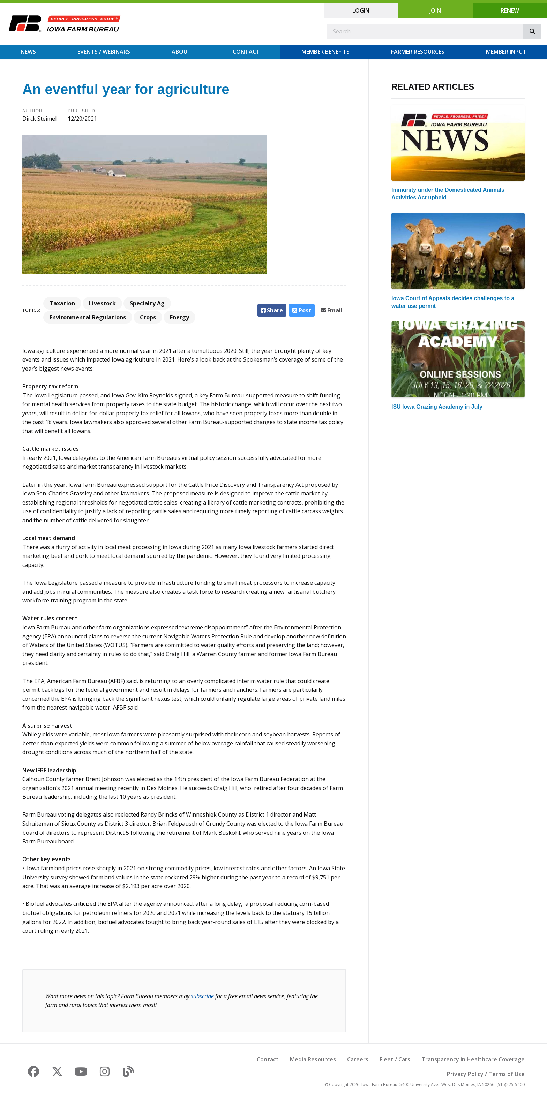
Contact (246, 51)
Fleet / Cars (395, 1059)
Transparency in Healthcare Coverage (473, 1059)
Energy (179, 317)
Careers (357, 1059)
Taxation (62, 303)
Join (435, 10)
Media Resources (313, 1059)
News (28, 51)
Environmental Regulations (88, 317)
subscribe (202, 996)
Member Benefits (325, 51)
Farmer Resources (417, 51)
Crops (148, 317)
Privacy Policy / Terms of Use (486, 1074)
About (181, 51)
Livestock (102, 303)
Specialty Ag (147, 303)
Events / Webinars (103, 51)
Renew (510, 10)
